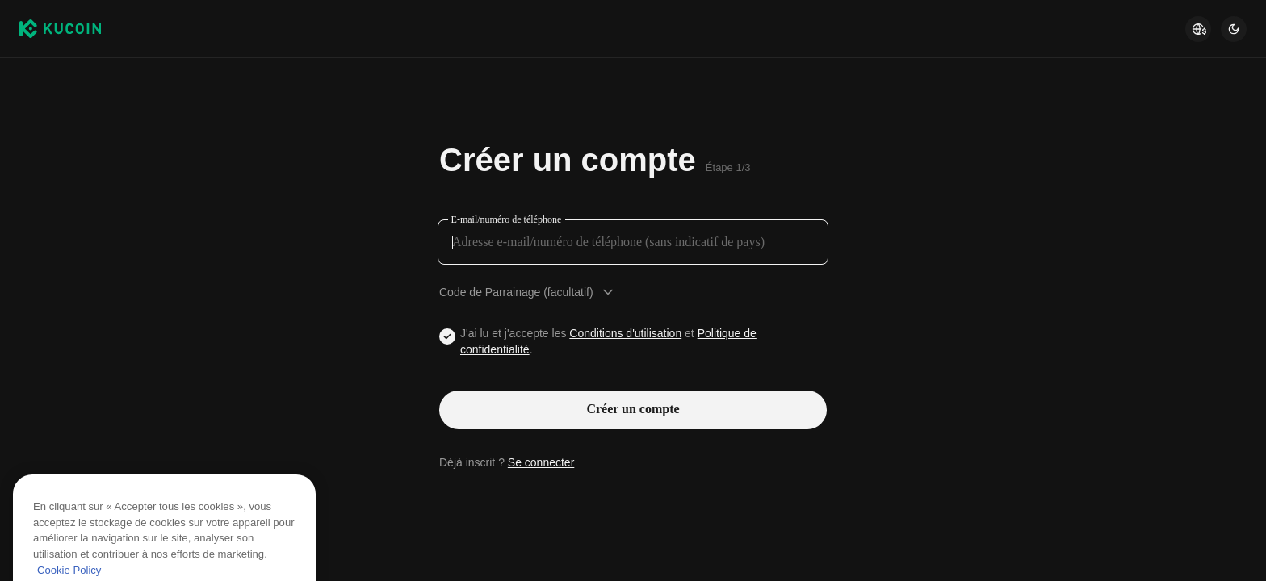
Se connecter (541, 462)
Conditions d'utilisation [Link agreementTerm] (625, 333)
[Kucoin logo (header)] (60, 29)
